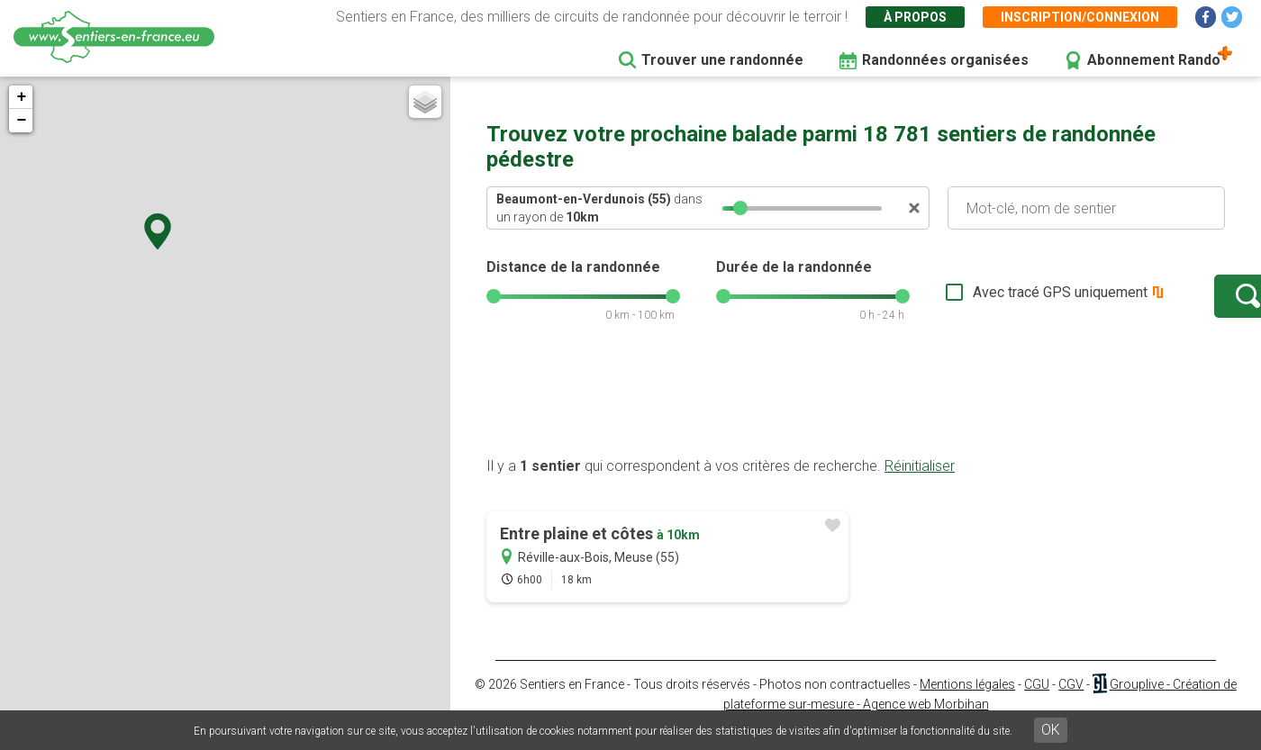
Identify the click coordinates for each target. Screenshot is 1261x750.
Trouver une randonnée (722, 59)
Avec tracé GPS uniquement (1004, 301)
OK (1050, 729)
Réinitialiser (920, 483)
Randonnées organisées (945, 59)
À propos (915, 17)
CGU (1036, 702)
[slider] (740, 208)
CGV (1071, 702)
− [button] (21, 120)
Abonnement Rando (1153, 59)
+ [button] (21, 97)
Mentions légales (967, 702)
